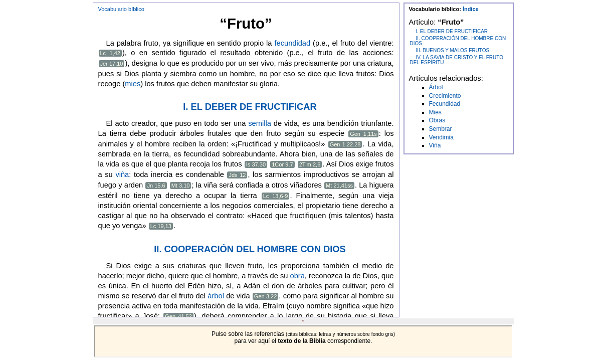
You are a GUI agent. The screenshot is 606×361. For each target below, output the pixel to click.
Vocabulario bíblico (121, 9)
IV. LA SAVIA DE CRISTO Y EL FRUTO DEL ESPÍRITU (457, 60)
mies (132, 84)
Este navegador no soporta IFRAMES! (303, 341)
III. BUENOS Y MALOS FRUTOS (453, 50)
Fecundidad (445, 103)
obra (297, 276)
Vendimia (441, 137)
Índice (471, 9)
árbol (216, 296)
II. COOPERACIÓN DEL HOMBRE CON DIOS (250, 249)
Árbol (436, 87)
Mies (435, 112)
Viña (435, 145)
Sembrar (440, 128)
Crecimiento (445, 95)
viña (122, 174)
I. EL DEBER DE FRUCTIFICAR (249, 106)
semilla (259, 123)
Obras (437, 120)
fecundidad (292, 43)
